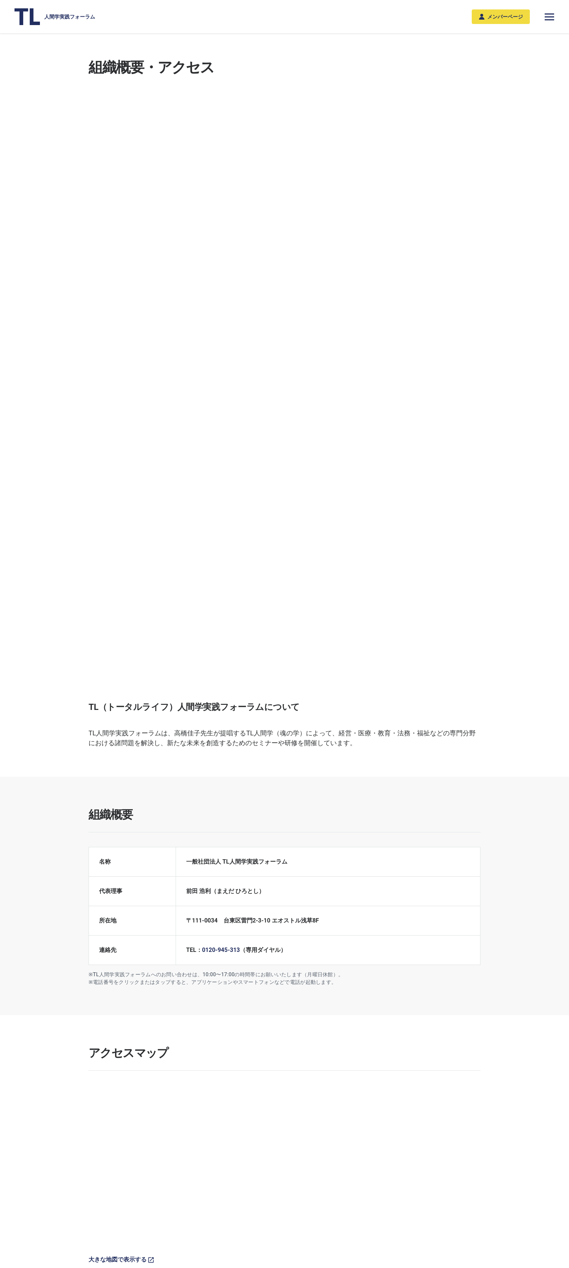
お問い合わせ (104, 1235)
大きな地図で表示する (121, 689)
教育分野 (148, 1177)
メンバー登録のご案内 (333, 1144)
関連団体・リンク (432, 884)
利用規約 (215, 1235)
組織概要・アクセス (457, 1144)
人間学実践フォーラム (55, 16)
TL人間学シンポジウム (203, 1156)
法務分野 (148, 1187)
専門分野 (148, 1144)
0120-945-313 (221, 380)
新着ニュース (104, 1144)
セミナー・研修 (195, 1144)
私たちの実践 (274, 1144)
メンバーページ (501, 17)
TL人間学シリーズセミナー (209, 1166)
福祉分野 (148, 1198)
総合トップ (104, 1099)
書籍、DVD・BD (397, 1144)
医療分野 (148, 1166)
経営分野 (148, 1156)
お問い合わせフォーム (430, 1005)
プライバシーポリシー (161, 1235)
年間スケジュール (198, 1177)
